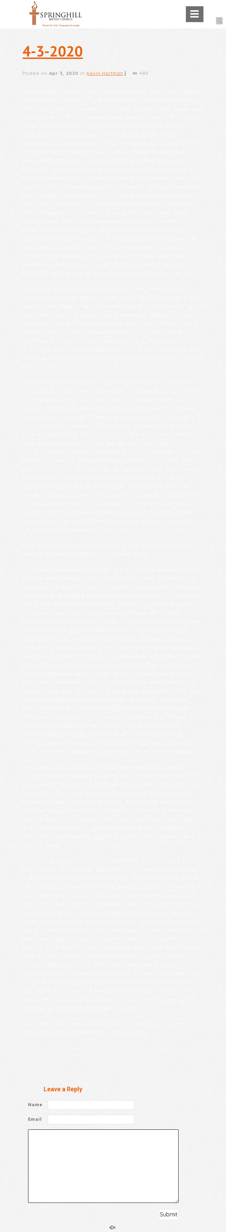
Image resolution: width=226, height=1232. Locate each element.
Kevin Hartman (105, 73)
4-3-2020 (52, 51)
